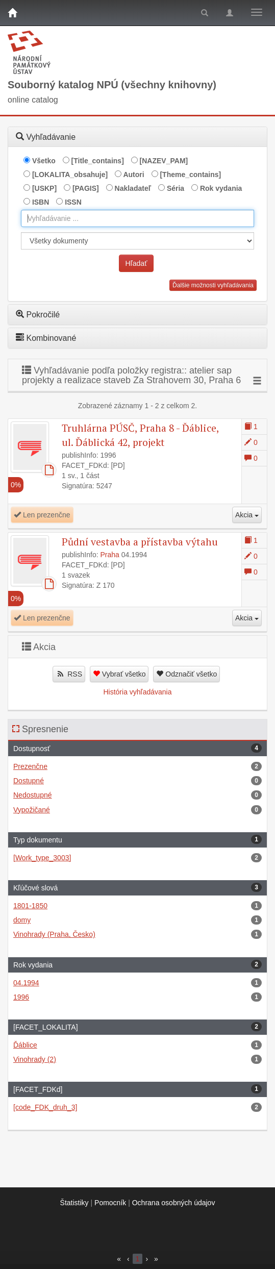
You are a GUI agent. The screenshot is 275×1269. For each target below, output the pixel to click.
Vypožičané (137, 809)
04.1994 (137, 982)
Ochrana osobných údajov (173, 1203)
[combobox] (137, 218)
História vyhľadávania (137, 692)
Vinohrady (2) (137, 1059)
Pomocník (110, 1203)
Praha (110, 555)
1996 (137, 997)
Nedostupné (137, 795)
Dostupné (137, 780)
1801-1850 (137, 905)
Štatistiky (74, 1203)
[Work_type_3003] (137, 857)
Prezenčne (137, 766)
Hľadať (136, 263)
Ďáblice (137, 1045)
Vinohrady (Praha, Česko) (137, 934)
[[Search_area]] (137, 241)
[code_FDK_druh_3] (137, 1107)
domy (137, 920)
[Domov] (12, 13)
